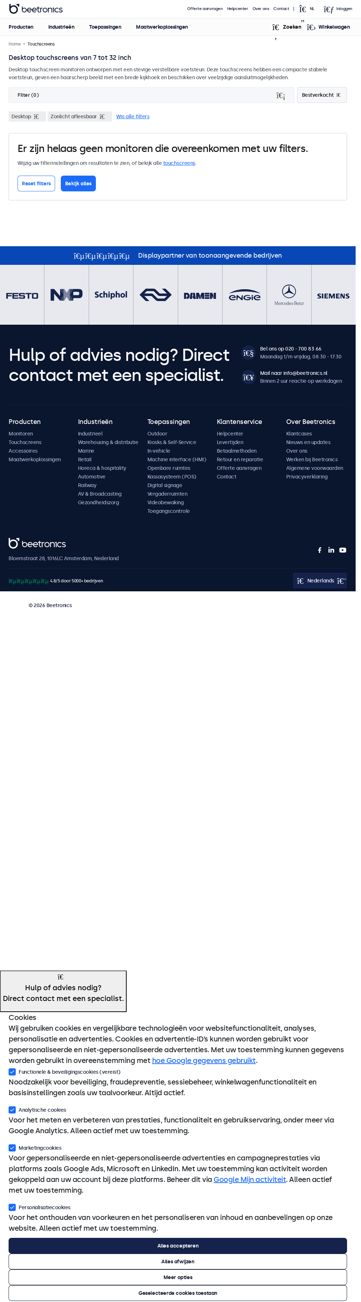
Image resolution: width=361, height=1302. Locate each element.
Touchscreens (25, 442)
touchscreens (179, 163)
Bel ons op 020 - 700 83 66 (291, 348)
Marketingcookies (35, 1147)
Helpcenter (237, 9)
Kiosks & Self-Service (171, 442)
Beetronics (21, 541)
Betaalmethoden (237, 450)
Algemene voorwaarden (314, 468)
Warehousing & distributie (108, 442)
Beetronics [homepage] (36, 9)
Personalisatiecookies (39, 1206)
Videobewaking (165, 502)
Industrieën (61, 26)
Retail (85, 459)
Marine (86, 450)
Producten (21, 26)
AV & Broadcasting (100, 493)
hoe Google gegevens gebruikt (204, 1060)
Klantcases (299, 433)
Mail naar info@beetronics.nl (293, 373)
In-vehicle (158, 450)
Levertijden (230, 442)
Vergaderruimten (167, 493)
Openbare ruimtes (168, 468)
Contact (281, 9)
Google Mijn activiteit (250, 1179)
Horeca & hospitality (102, 468)
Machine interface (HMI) (176, 459)
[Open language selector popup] (308, 9)
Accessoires (23, 450)
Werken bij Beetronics (312, 459)
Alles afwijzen (177, 1261)
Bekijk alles (78, 183)
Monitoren (21, 433)
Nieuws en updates (308, 442)
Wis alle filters (132, 116)
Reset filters (36, 183)
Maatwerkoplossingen (162, 26)
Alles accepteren (178, 1245)
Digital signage (164, 485)
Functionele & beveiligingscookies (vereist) (65, 1071)
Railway (87, 485)
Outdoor (157, 433)
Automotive (92, 476)
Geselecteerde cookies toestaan (177, 1293)
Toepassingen (105, 26)
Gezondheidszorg (98, 502)
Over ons (261, 9)
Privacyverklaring (307, 476)
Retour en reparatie (240, 459)
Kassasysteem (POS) (171, 476)
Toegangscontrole (168, 511)
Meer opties (178, 1277)
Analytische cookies (37, 1109)
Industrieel (90, 433)
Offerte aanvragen (205, 9)
